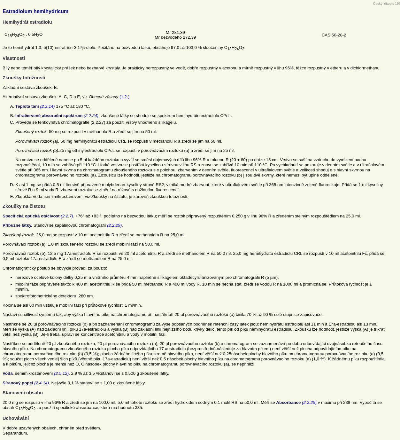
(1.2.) (124, 96)
